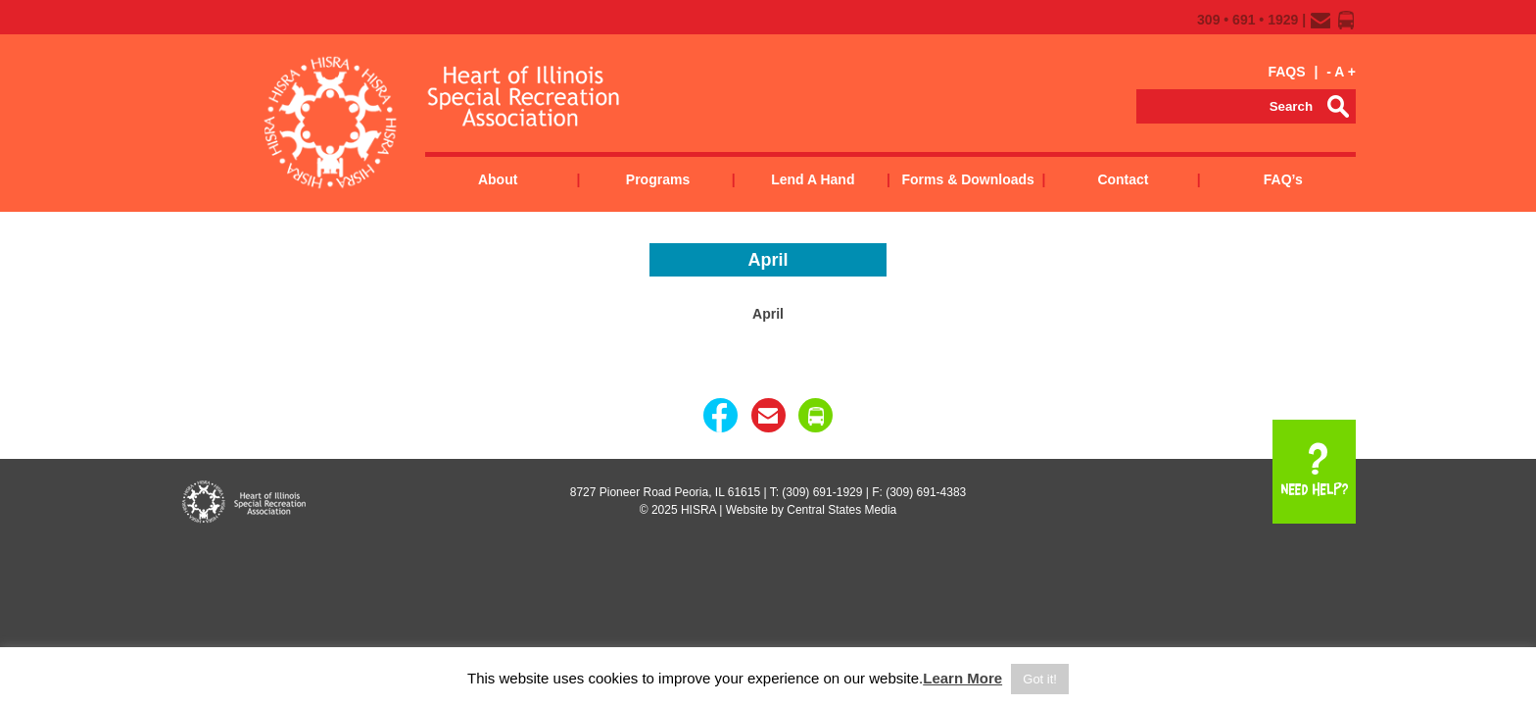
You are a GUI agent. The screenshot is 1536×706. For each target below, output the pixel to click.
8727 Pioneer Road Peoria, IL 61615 (665, 492)
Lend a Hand (812, 179)
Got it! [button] (1040, 679)
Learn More (962, 678)
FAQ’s (1283, 179)
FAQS (1286, 71)
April (768, 314)
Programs (658, 179)
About (497, 179)
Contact (1122, 179)
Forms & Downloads (967, 179)
